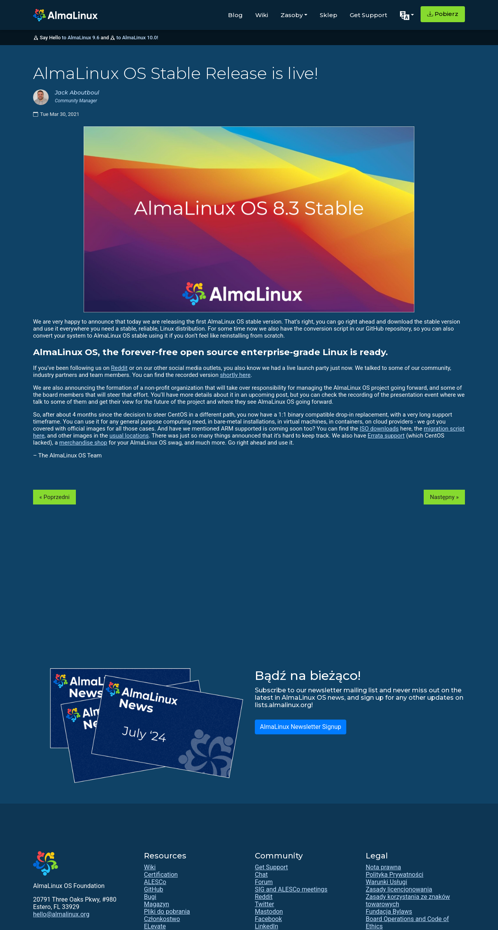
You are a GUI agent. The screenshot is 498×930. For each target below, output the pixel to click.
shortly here (235, 374)
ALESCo (155, 882)
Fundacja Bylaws (389, 911)
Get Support (368, 15)
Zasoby (292, 15)
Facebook (268, 919)
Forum (264, 882)
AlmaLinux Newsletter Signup (300, 726)
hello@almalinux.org (61, 914)
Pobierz (442, 14)
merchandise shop (83, 442)
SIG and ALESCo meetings (291, 889)
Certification (161, 874)
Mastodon (269, 911)
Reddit (119, 367)
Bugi (150, 896)
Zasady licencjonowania (399, 889)
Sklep (328, 15)
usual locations (129, 435)
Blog (235, 15)
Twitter (264, 904)
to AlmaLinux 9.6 (80, 37)
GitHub (153, 889)
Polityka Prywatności (394, 874)
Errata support (386, 435)
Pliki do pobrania (167, 911)
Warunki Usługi (386, 882)
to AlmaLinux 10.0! (137, 37)
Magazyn (156, 904)
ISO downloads (379, 428)
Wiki (261, 15)
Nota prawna (383, 867)
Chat (261, 874)
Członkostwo (162, 919)
